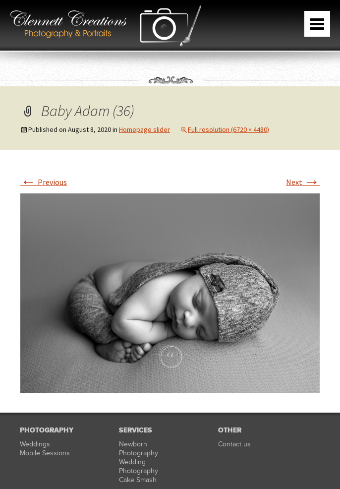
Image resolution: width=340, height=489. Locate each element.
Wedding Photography (138, 466)
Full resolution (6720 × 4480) (228, 129)
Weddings (35, 444)
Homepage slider (144, 129)
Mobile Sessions (45, 453)
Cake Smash (138, 480)
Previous (43, 182)
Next (303, 182)
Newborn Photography (138, 448)
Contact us (234, 444)
